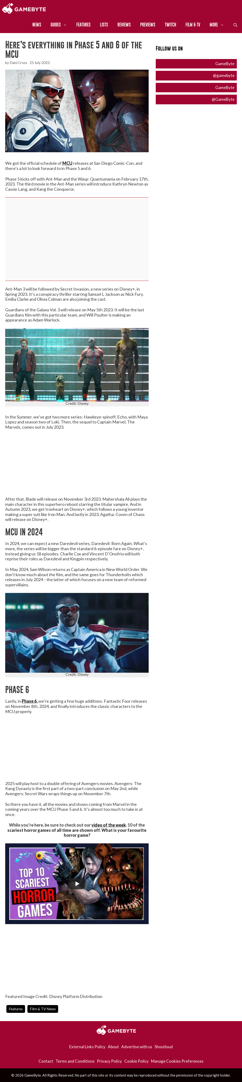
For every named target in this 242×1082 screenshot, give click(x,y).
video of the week (108, 825)
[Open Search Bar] (235, 25)
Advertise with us (136, 1046)
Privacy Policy (109, 1061)
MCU (67, 163)
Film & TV (193, 24)
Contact (46, 1061)
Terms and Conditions (75, 1061)
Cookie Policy (136, 1061)
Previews (147, 24)
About (113, 1046)
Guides (61, 25)
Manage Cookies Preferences (177, 1061)
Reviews (124, 24)
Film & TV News (43, 1009)
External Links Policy (87, 1046)
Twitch (170, 24)
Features (83, 24)
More (219, 25)
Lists (104, 24)
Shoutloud (164, 1046)
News (36, 24)
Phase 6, (30, 701)
